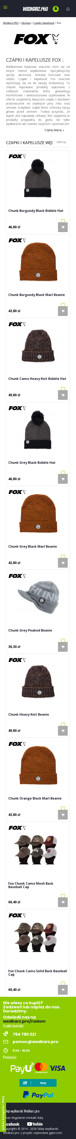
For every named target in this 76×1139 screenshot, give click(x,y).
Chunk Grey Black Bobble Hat (32, 463)
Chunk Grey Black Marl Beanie (32, 547)
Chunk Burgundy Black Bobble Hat (35, 211)
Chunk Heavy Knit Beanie (28, 715)
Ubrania (26, 23)
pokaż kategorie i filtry (3, 1113)
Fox (59, 23)
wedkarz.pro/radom (24, 1021)
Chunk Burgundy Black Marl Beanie (36, 295)
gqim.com (55, 1133)
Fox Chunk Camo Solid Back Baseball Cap (37, 973)
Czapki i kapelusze (43, 23)
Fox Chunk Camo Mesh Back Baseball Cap (30, 885)
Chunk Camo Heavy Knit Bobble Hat (37, 379)
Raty (40, 1118)
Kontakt (31, 1118)
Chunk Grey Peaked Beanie (30, 631)
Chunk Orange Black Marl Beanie (35, 799)
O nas (7, 1118)
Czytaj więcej (54, 130)
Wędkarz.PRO (11, 23)
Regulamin (18, 1118)
